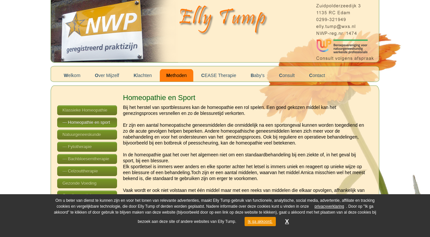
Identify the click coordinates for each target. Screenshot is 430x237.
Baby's (257, 75)
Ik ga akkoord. (260, 221)
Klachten (142, 75)
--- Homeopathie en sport (86, 122)
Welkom (72, 75)
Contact (317, 75)
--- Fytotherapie (77, 146)
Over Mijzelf (107, 75)
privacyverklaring (329, 206)
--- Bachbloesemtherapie (85, 158)
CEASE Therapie (218, 75)
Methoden (176, 75)
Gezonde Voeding (79, 183)
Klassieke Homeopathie (85, 110)
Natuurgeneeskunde (81, 134)
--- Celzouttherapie (80, 171)
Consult (287, 75)
